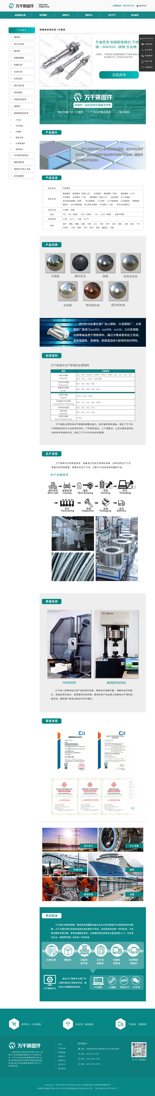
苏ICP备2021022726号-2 (106, 1088)
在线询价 (149, 44)
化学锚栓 (16, 126)
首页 (58, 1044)
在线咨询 (119, 75)
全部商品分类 (20, 15)
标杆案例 (43, 15)
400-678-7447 (148, 38)
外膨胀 (15, 120)
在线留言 (149, 67)
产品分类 (60, 1048)
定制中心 (66, 15)
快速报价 (149, 56)
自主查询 (148, 50)
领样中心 (89, 15)
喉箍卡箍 (16, 137)
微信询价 (142, 6)
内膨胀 (15, 132)
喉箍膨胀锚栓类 (48, 30)
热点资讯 (135, 15)
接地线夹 (16, 149)
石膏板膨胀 (17, 143)
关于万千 (112, 15)
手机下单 (148, 61)
